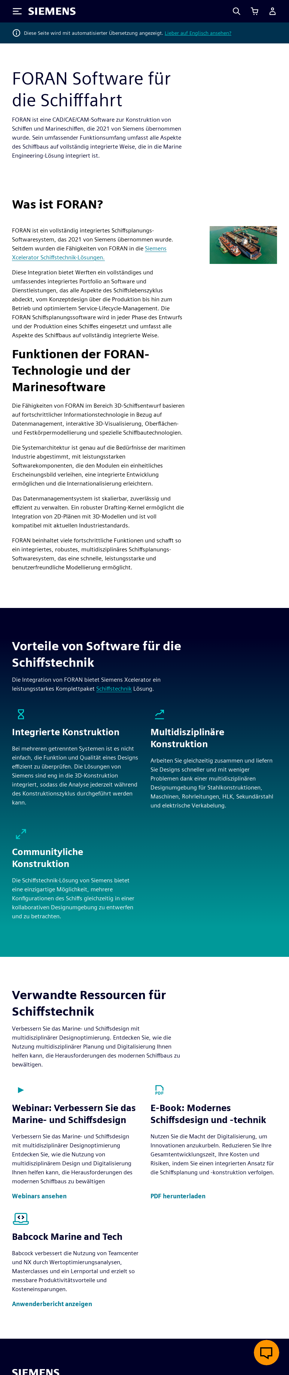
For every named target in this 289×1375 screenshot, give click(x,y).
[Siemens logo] (52, 11)
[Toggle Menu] (17, 11)
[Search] (236, 11)
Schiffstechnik (114, 688)
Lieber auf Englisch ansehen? (198, 33)
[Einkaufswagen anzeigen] (254, 11)
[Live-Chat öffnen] (266, 1352)
